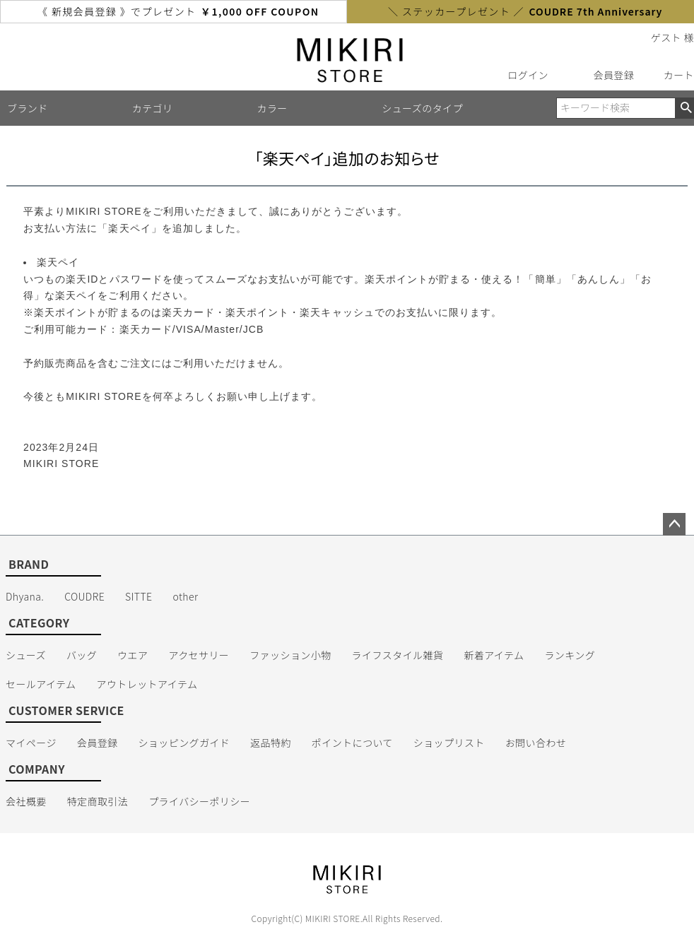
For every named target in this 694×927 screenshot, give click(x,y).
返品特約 (270, 743)
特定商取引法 (98, 801)
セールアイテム (41, 684)
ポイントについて (352, 743)
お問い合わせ (536, 743)
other (185, 596)
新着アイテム (494, 655)
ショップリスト (449, 743)
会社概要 (26, 801)
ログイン (527, 75)
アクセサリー (198, 655)
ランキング (569, 655)
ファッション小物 (290, 655)
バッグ (81, 655)
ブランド (27, 108)
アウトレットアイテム (147, 684)
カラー (272, 108)
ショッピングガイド (184, 743)
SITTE (138, 596)
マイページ (31, 743)
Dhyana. (25, 596)
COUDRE (84, 596)
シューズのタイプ (422, 108)
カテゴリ (152, 108)
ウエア (132, 655)
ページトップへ (674, 524)
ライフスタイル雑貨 (398, 655)
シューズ (26, 655)
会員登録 (614, 75)
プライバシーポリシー (199, 801)
